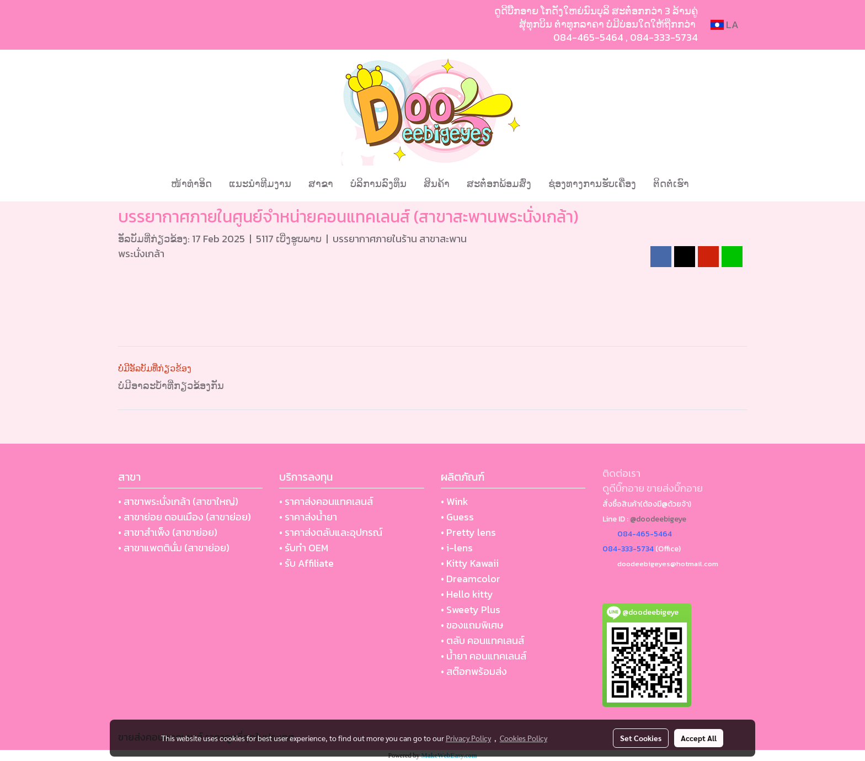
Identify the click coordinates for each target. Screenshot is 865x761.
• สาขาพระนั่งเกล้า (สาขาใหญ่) (178, 501)
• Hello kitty (467, 594)
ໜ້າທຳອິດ (191, 183)
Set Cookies (640, 738)
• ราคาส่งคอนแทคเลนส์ (326, 501)
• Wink (454, 501)
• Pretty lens (468, 532)
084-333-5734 (664, 37)
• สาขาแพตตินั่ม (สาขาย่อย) (173, 547)
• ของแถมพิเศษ (472, 625)
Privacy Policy (468, 738)
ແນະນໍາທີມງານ (260, 183)
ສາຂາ (320, 183)
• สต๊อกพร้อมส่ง (474, 671)
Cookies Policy (523, 738)
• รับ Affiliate (306, 563)
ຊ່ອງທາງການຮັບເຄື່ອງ (592, 183)
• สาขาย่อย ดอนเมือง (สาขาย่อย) (184, 516)
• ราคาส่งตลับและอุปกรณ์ (330, 532)
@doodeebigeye (658, 519)
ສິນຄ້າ (437, 183)
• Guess (457, 516)
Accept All (699, 738)
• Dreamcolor (470, 578)
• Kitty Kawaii (470, 563)
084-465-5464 (588, 37)
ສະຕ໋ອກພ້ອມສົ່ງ (499, 183)
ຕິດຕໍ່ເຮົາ (671, 183)
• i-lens (457, 547)
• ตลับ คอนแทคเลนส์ (482, 640)
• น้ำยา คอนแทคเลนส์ (483, 655)
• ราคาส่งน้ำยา (308, 516)
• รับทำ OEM (303, 547)
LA (725, 24)
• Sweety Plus (470, 609)
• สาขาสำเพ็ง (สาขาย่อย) (167, 532)
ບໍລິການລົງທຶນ (378, 183)
